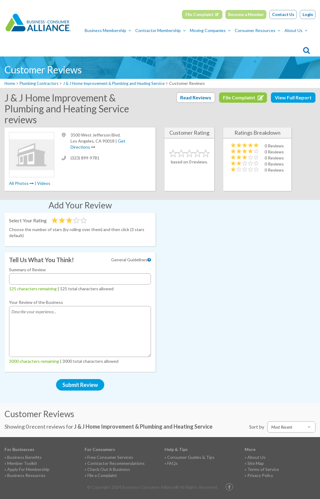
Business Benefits (24, 457)
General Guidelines (129, 259)
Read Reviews (195, 97)
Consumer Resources (179, 44)
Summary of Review (27, 269)
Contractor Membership (82, 44)
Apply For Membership (28, 469)
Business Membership (30, 44)
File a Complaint (102, 475)
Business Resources (26, 475)
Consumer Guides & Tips (191, 457)
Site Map (255, 463)
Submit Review (80, 384)
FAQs (172, 463)
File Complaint (199, 14)
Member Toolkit (22, 463)
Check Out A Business (108, 469)
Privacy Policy (260, 475)
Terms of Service (263, 469)
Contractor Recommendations (116, 463)
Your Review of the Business (36, 302)
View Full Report (293, 97)
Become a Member (246, 14)
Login (308, 14)
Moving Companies (132, 44)
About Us (217, 44)
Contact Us (283, 14)
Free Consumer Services (110, 457)
